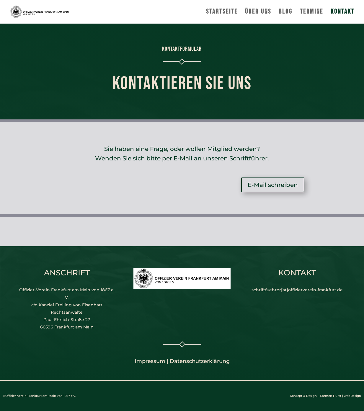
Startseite (222, 13)
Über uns (258, 13)
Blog (286, 13)
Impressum (150, 361)
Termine (311, 13)
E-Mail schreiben (273, 184)
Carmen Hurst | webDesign (340, 396)
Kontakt (343, 13)
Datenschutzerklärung (200, 361)
